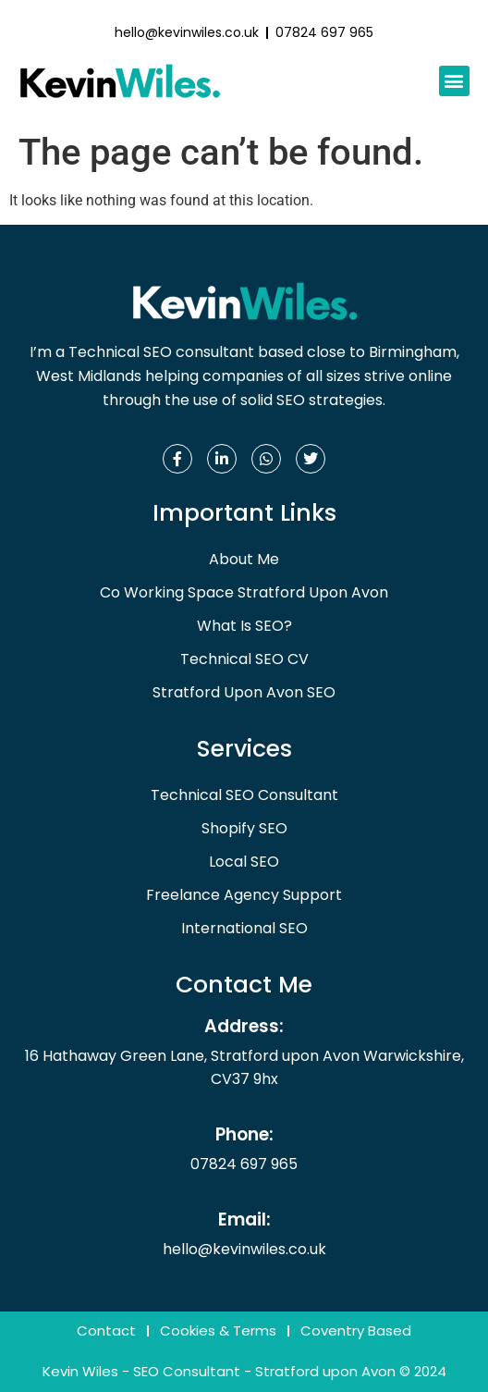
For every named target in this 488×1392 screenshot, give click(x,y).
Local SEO (244, 861)
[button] (454, 81)
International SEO (244, 928)
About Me (244, 559)
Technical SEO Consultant (244, 795)
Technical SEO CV (244, 659)
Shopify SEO (244, 828)
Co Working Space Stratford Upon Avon (244, 592)
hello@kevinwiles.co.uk (244, 1249)
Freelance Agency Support (244, 894)
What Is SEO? (244, 625)
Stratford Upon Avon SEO (244, 692)
